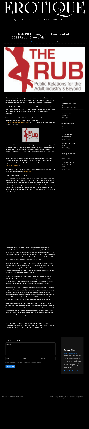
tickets (16, 353)
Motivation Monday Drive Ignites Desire (68, 145)
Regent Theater (44, 351)
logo (47, 349)
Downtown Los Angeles (30, 349)
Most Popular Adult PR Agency (14, 351)
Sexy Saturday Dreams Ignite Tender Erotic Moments (68, 164)
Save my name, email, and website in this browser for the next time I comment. (24, 388)
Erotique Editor (69, 376)
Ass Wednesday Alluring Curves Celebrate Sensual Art (69, 125)
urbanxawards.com (13, 165)
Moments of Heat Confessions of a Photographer (66, 114)
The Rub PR (10, 353)
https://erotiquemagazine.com (70, 379)
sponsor (52, 351)
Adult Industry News (36, 42)
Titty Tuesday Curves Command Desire (67, 135)
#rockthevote (13, 349)
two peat (28, 353)
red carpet (34, 351)
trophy (22, 353)
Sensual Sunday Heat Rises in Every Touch (67, 154)
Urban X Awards (37, 353)
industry (41, 349)
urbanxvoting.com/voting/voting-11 (18, 122)
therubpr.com (27, 171)
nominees (27, 351)
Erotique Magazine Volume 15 (67, 105)
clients (20, 349)
